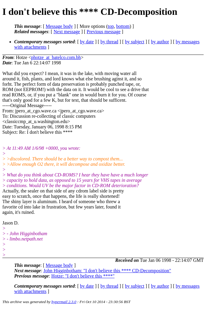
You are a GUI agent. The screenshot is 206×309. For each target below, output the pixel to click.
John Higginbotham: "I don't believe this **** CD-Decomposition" (107, 270)
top (111, 26)
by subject (134, 41)
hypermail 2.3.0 (64, 302)
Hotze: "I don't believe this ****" (83, 275)
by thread (109, 41)
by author (160, 41)
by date (87, 41)
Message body (59, 26)
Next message (67, 31)
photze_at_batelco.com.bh (56, 57)
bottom (122, 26)
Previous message (103, 31)
